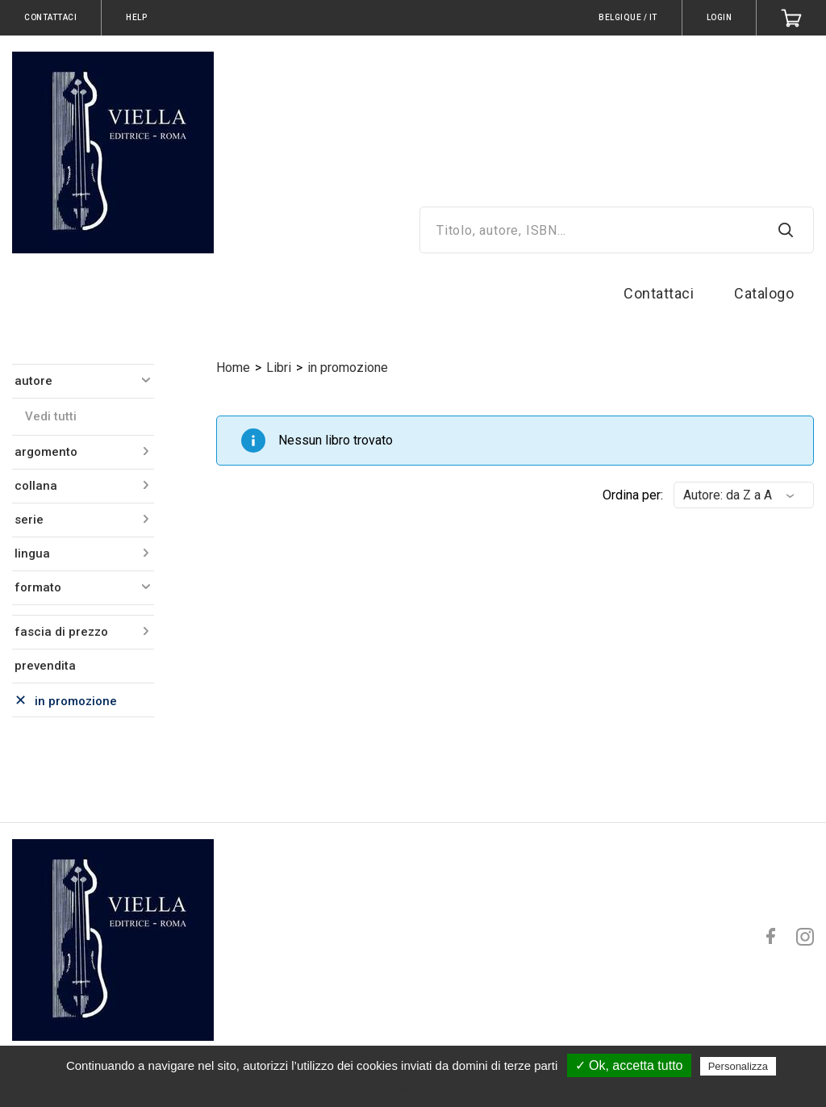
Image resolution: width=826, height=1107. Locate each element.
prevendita (45, 665)
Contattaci (659, 293)
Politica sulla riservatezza (420, 1088)
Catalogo (764, 293)
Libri (278, 367)
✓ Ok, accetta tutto (629, 1065)
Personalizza (738, 1066)
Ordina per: (633, 495)
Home (233, 367)
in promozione (347, 367)
